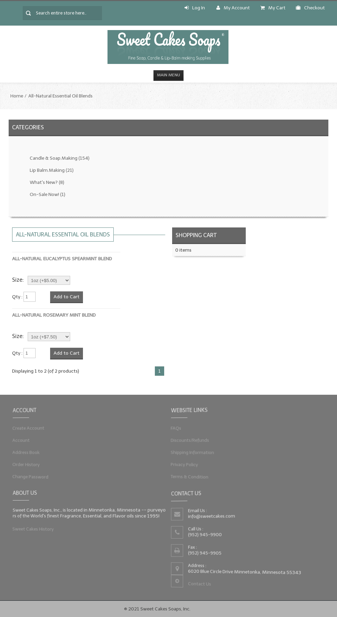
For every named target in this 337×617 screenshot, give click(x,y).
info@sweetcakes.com (212, 516)
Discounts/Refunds (192, 440)
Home (16, 96)
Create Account (31, 428)
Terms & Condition (192, 475)
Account (24, 440)
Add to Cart (66, 297)
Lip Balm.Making (52, 170)
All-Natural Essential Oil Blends (60, 96)
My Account (233, 8)
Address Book (28, 452)
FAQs (179, 428)
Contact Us (201, 583)
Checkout (310, 8)
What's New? (47, 182)
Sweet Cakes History (35, 528)
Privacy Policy (187, 463)
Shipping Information (195, 452)
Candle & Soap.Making (60, 158)
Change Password (33, 475)
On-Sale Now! (47, 194)
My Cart (272, 8)
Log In (195, 8)
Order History (28, 463)
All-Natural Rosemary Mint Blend (54, 315)
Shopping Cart (196, 235)
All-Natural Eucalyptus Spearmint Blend (62, 259)
